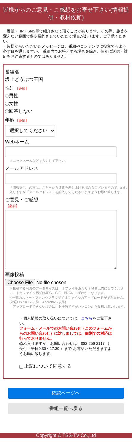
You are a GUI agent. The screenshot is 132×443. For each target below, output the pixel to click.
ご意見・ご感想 (21, 202)
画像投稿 (14, 274)
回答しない (19, 111)
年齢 (16, 119)
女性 (11, 103)
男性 (11, 95)
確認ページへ (66, 392)
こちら (87, 318)
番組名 (12, 71)
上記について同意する (45, 366)
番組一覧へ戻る (65, 408)
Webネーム (17, 141)
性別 (16, 87)
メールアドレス (21, 168)
